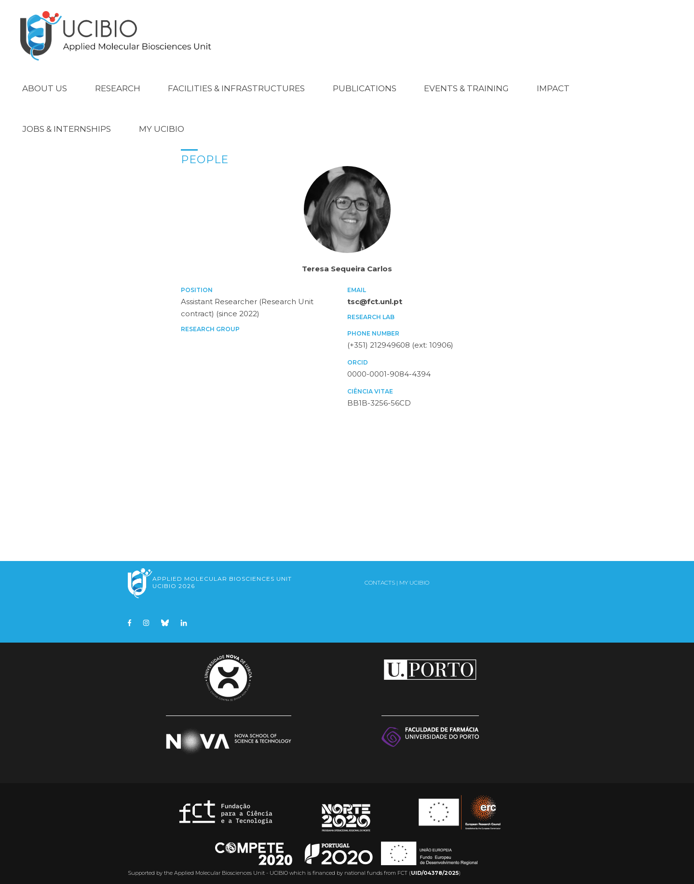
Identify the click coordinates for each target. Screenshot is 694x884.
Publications (364, 83)
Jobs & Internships (66, 123)
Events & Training (466, 83)
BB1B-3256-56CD (379, 397)
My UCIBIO (161, 123)
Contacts (380, 577)
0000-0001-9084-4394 (389, 368)
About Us (44, 83)
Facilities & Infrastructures (236, 83)
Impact (553, 83)
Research (117, 83)
